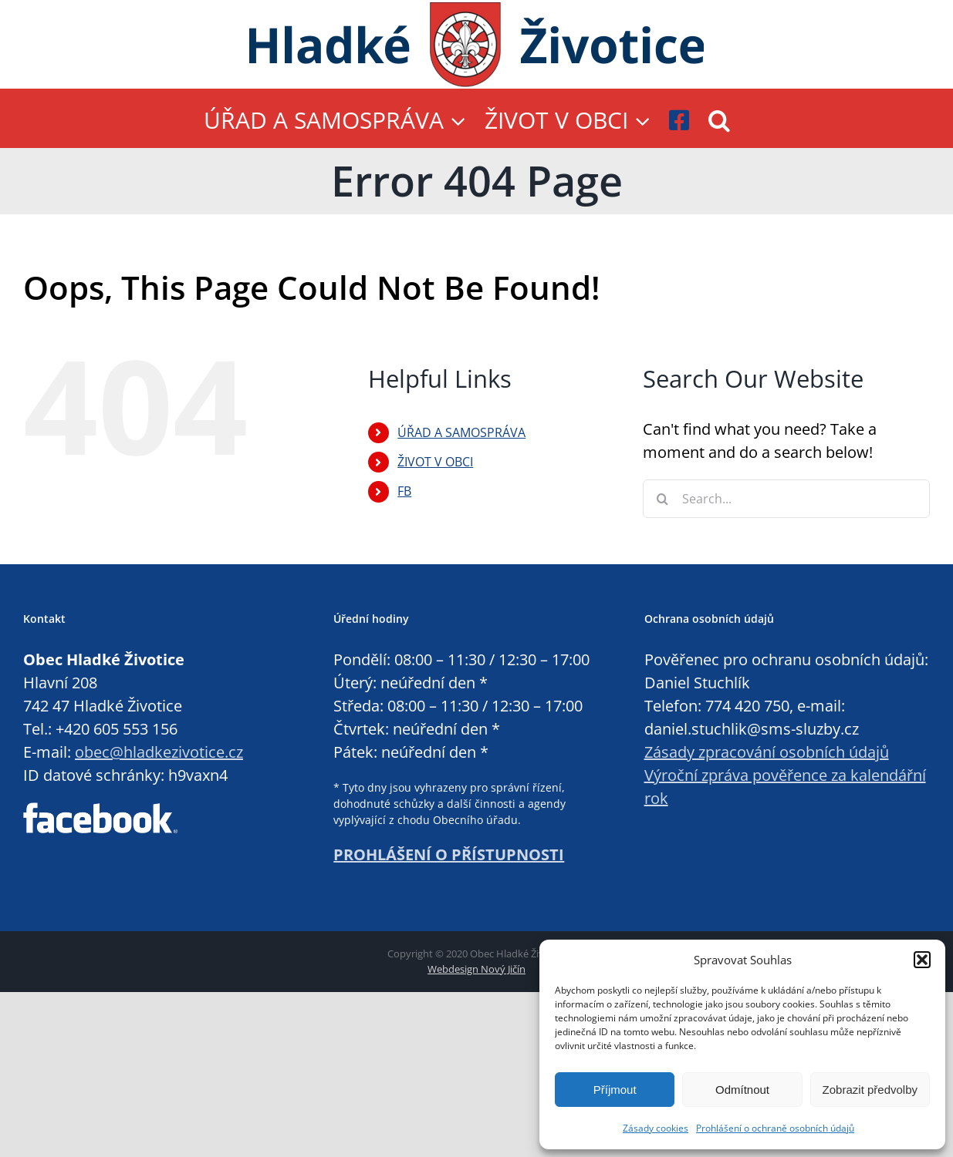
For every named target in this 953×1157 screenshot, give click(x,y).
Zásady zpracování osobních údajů (766, 752)
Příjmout (615, 1089)
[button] (922, 959)
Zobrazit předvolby (870, 1089)
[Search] (662, 498)
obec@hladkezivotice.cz (159, 752)
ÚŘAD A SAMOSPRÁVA (461, 432)
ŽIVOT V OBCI (435, 461)
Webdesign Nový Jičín (476, 969)
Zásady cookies (655, 1128)
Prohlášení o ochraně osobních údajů (775, 1128)
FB (404, 491)
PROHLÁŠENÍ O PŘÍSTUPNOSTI (448, 854)
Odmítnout (742, 1089)
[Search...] (786, 498)
